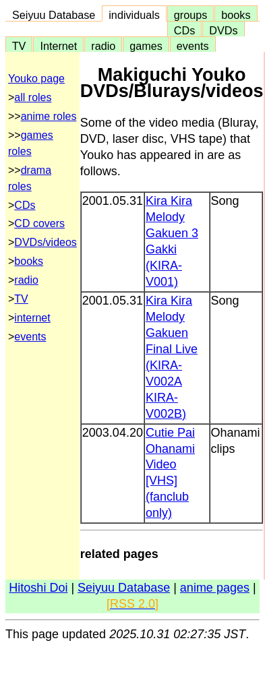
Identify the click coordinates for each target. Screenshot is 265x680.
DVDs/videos (45, 242)
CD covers (39, 223)
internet (32, 317)
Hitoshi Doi (38, 587)
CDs (184, 30)
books (235, 15)
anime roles (49, 116)
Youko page (36, 78)
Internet (58, 46)
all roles (32, 97)
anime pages (214, 587)
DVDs (223, 30)
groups (191, 15)
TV (19, 46)
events (193, 46)
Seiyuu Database (53, 15)
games (146, 46)
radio (103, 46)
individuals (134, 15)
